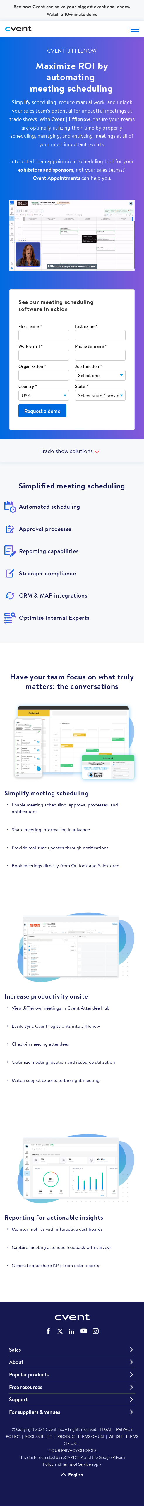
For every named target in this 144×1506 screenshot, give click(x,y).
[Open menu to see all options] (135, 29)
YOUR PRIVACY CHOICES (72, 1450)
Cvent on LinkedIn (72, 1331)
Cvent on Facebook (48, 1331)
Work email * (30, 346)
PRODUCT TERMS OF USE (81, 1436)
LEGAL (106, 1429)
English (75, 1474)
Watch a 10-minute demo (72, 14)
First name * (30, 326)
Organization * (32, 366)
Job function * (88, 366)
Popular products (29, 1374)
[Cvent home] (19, 29)
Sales (15, 1349)
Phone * (91, 346)
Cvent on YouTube (83, 1331)
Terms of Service (76, 1464)
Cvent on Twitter (60, 1331)
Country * (27, 386)
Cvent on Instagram (96, 1331)
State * (81, 386)
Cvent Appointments (56, 178)
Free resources (25, 1387)
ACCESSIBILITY (39, 1436)
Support (18, 1399)
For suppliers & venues (34, 1412)
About (16, 1362)
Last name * (86, 326)
